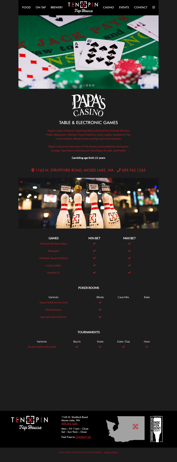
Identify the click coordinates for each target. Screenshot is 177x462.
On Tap (41, 7)
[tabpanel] (88, 52)
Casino (108, 7)
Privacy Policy (111, 452)
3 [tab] (90, 85)
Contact (140, 7)
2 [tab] (87, 85)
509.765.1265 (134, 170)
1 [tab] (84, 85)
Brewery (57, 7)
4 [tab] (93, 85)
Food (26, 7)
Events (124, 7)
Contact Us (83, 437)
